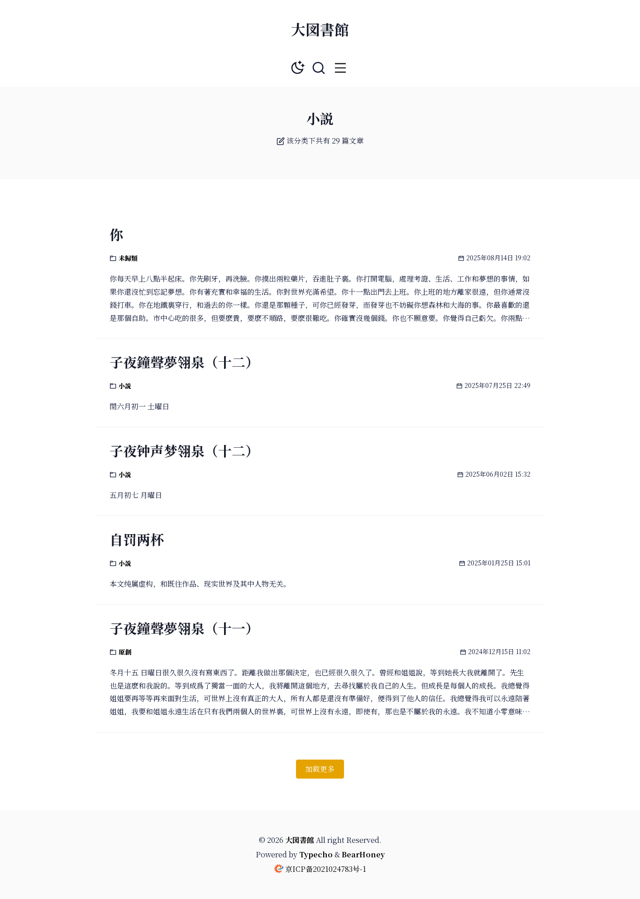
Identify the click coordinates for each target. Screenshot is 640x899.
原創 (125, 651)
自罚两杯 (137, 539)
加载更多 (320, 769)
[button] (340, 68)
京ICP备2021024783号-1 (325, 869)
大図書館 (320, 29)
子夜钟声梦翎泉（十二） (184, 450)
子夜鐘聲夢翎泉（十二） (184, 362)
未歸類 (128, 258)
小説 (125, 385)
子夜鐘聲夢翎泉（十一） (184, 628)
